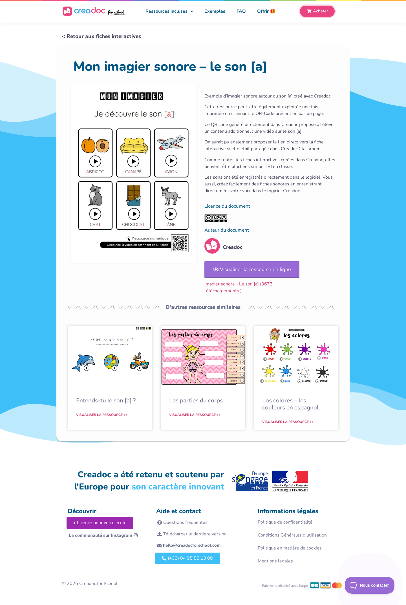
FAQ (241, 11)
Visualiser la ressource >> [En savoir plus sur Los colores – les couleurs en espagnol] (288, 422)
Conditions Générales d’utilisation (292, 535)
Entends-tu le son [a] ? (106, 400)
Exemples (214, 11)
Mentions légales (275, 561)
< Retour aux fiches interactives (101, 36)
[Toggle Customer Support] (370, 585)
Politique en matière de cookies (290, 548)
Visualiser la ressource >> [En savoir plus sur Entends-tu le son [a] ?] (101, 415)
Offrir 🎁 (266, 11)
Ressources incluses (169, 11)
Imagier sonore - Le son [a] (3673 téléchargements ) (238, 287)
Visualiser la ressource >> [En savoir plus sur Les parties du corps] (194, 415)
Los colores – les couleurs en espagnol (290, 403)
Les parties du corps (196, 400)
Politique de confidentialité (285, 522)
